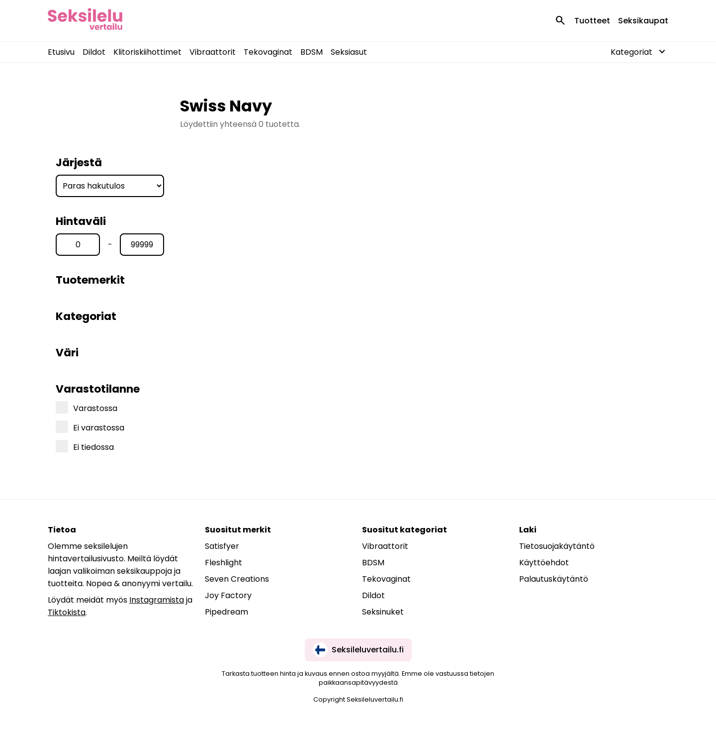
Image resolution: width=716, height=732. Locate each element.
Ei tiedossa (85, 446)
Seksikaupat (643, 20)
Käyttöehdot (544, 562)
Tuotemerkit (90, 280)
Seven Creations (237, 579)
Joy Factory (228, 595)
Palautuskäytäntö (553, 579)
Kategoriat (86, 316)
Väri (67, 352)
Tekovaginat (268, 52)
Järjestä (79, 162)
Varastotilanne (98, 389)
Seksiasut (349, 52)
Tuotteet (592, 20)
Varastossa (86, 407)
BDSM (311, 52)
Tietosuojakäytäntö (557, 546)
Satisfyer (222, 546)
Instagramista (156, 600)
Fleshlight (223, 562)
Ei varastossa (90, 426)
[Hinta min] (78, 244)
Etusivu (61, 52)
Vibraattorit (212, 52)
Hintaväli (81, 221)
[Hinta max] (142, 244)
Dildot (94, 52)
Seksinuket (383, 612)
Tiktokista (67, 612)
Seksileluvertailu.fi (358, 649)
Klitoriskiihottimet (147, 52)
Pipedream (226, 612)
